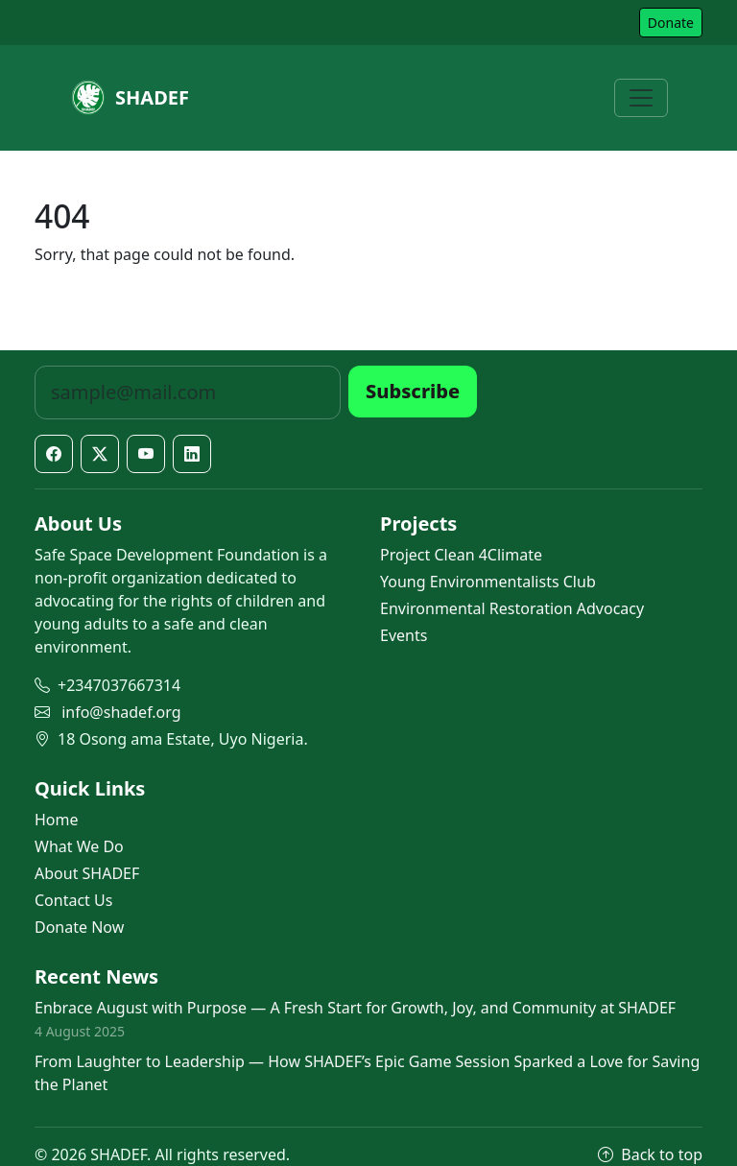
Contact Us (73, 900)
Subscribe (413, 391)
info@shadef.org (120, 712)
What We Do (79, 846)
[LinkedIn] (192, 454)
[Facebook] (54, 454)
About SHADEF (87, 873)
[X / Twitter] (100, 454)
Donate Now (79, 927)
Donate (671, 22)
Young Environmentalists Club (488, 581)
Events (403, 635)
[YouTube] (146, 454)
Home (57, 819)
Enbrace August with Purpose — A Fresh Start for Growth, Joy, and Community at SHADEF (355, 1007)
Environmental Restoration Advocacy (512, 608)
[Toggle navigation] (641, 98)
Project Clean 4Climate (461, 554)
